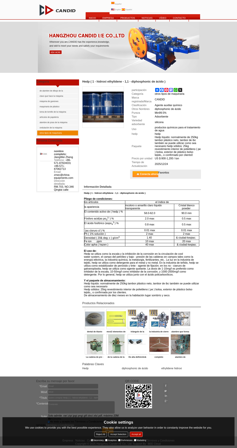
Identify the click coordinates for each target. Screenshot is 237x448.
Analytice (111, 440)
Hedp (85, 368)
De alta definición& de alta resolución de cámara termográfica (137, 358)
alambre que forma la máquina (180, 332)
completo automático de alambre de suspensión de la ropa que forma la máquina (159, 358)
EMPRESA (108, 18)
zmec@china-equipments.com (63, 176)
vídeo (162, 18)
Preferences (125, 440)
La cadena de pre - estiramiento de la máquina (94, 358)
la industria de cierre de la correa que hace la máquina (158, 332)
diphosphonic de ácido (135, 368)
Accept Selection (118, 434)
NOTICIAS (147, 18)
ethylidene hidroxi (171, 368)
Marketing (140, 440)
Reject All (100, 434)
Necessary (97, 440)
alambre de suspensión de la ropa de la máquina (180, 358)
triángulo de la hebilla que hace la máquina (137, 332)
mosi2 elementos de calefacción (116, 332)
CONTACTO (179, 18)
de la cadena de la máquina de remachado (116, 358)
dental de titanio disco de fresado (94, 332)
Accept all (136, 434)
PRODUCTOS (127, 18)
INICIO (92, 18)
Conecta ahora (149, 174)
